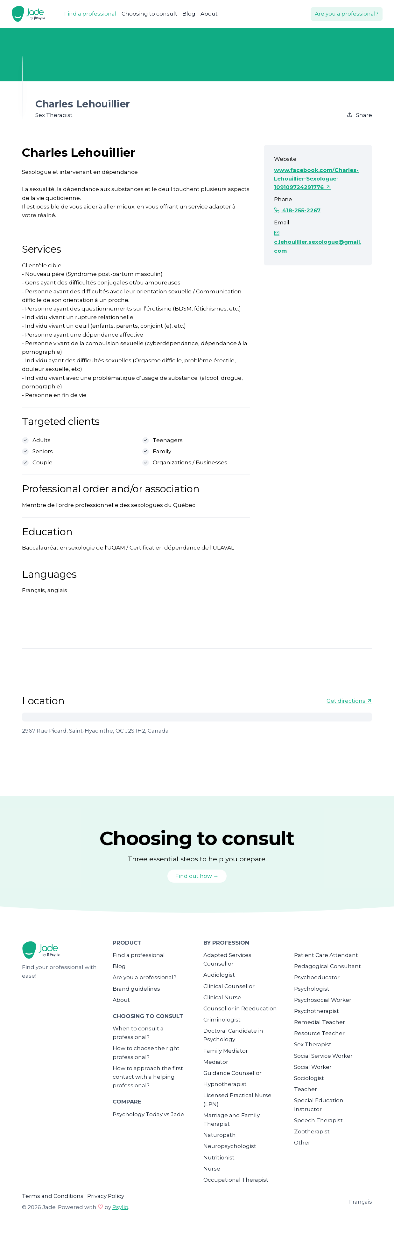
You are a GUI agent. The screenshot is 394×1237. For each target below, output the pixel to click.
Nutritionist (219, 1157)
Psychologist (311, 989)
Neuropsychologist (229, 1146)
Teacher (305, 1089)
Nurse (211, 1168)
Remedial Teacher (319, 1022)
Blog (188, 13)
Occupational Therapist (235, 1180)
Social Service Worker (323, 1056)
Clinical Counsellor (229, 986)
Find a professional (90, 13)
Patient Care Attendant (326, 955)
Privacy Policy (105, 1196)
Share (359, 115)
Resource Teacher (319, 1033)
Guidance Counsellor (232, 1073)
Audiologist (219, 975)
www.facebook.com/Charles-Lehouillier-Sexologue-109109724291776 (316, 178)
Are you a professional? (346, 13)
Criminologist (222, 1019)
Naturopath (219, 1135)
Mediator (215, 1062)
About (209, 13)
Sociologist (309, 1078)
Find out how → (197, 876)
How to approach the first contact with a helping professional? (148, 1077)
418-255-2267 (297, 210)
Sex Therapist (312, 1044)
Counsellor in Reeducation (240, 1008)
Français (360, 1202)
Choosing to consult (149, 13)
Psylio (120, 1207)
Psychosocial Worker (322, 1000)
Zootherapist (312, 1131)
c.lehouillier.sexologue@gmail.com (317, 242)
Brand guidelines (136, 989)
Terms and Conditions (52, 1196)
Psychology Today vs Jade (148, 1114)
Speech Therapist (318, 1120)
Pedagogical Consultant (327, 966)
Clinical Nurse (222, 997)
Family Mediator (225, 1051)
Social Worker (313, 1067)
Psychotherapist (316, 1011)
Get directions (349, 701)
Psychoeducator (317, 977)
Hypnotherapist (225, 1084)
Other (302, 1142)
